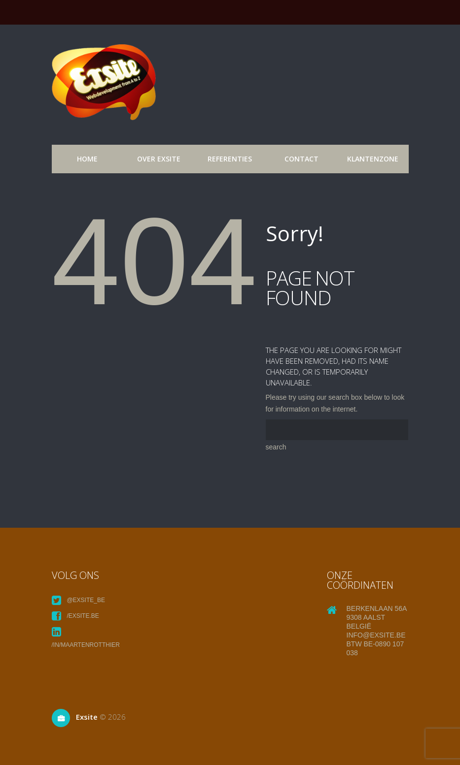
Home (87, 158)
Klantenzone (372, 158)
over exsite (158, 158)
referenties (230, 158)
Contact (301, 158)
